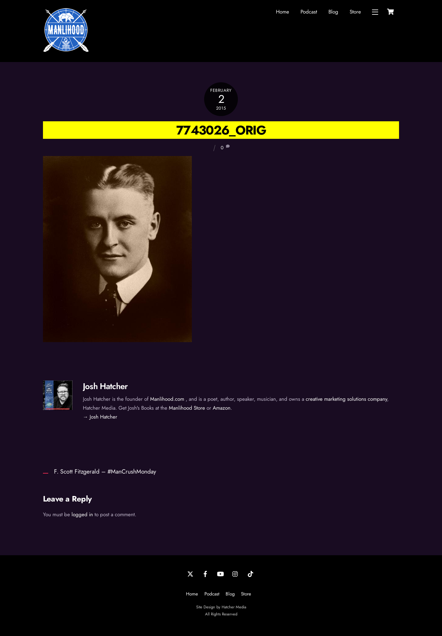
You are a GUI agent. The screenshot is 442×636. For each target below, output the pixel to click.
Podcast (308, 11)
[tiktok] (250, 573)
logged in (82, 514)
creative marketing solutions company (346, 399)
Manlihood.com (167, 399)
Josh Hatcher (105, 386)
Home (282, 11)
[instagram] (235, 573)
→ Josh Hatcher (100, 416)
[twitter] (190, 573)
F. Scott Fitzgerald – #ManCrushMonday (105, 471)
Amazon (222, 408)
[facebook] (205, 573)
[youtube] (220, 573)
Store (355, 11)
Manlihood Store (187, 408)
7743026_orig (221, 130)
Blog (333, 11)
